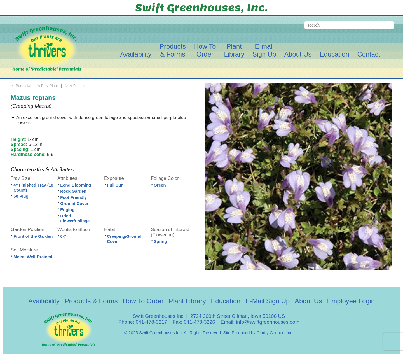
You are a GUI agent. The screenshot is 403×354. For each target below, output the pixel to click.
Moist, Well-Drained (32, 256)
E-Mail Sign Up (267, 301)
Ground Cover (74, 203)
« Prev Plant (47, 85)
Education (334, 54)
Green (160, 185)
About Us (297, 54)
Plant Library (187, 301)
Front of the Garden (33, 236)
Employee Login (351, 301)
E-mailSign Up (264, 50)
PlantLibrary (234, 50)
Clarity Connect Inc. (275, 332)
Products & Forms (91, 301)
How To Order (143, 301)
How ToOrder (205, 50)
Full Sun (115, 185)
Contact (368, 54)
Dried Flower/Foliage (75, 218)
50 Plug (20, 196)
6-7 (63, 236)
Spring (160, 241)
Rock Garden (73, 191)
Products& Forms (173, 50)
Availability (135, 54)
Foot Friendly (73, 197)
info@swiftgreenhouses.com (267, 322)
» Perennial (21, 85)
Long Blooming (75, 185)
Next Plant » (75, 85)
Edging (67, 209)
